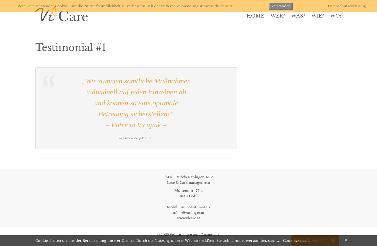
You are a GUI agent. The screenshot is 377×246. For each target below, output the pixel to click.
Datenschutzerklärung (347, 6)
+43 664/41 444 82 (194, 207)
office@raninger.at (188, 212)
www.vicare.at (188, 218)
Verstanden (281, 6)
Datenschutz (210, 235)
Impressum (190, 235)
